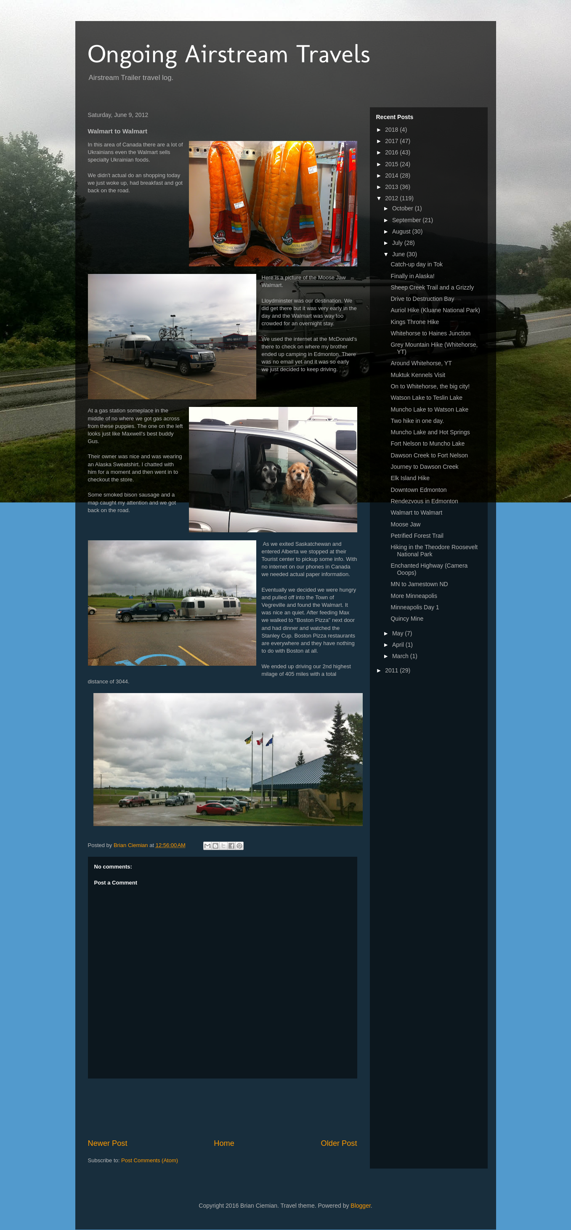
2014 (392, 175)
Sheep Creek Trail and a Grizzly (432, 287)
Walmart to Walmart (416, 512)
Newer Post (107, 1143)
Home (224, 1143)
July (398, 242)
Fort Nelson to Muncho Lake (427, 443)
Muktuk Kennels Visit (417, 375)
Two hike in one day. (417, 420)
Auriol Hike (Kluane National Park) (435, 310)
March (401, 656)
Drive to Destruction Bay (422, 298)
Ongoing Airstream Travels (229, 54)
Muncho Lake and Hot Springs (430, 432)
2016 (392, 152)
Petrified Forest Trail (416, 535)
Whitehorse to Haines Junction (430, 333)
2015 (392, 164)
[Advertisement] (241, 1108)
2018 (392, 129)
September (407, 220)
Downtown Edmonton (418, 489)
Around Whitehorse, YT (420, 363)
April (399, 644)
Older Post (339, 1143)
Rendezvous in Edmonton (424, 501)
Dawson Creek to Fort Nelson (429, 455)
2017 (392, 141)
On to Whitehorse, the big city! (430, 386)
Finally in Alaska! (412, 276)
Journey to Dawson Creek (424, 466)
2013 (392, 186)
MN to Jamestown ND (419, 584)
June (399, 254)
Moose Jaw (405, 524)
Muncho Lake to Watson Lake (429, 409)
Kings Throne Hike (414, 322)
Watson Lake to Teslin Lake (426, 397)
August (402, 231)
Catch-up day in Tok (416, 264)
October (403, 208)
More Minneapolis (413, 595)
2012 (392, 198)
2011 (392, 670)
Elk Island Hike (410, 478)
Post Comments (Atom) (149, 1160)
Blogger (360, 1205)
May (398, 633)
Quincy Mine (406, 618)
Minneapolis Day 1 (414, 607)
